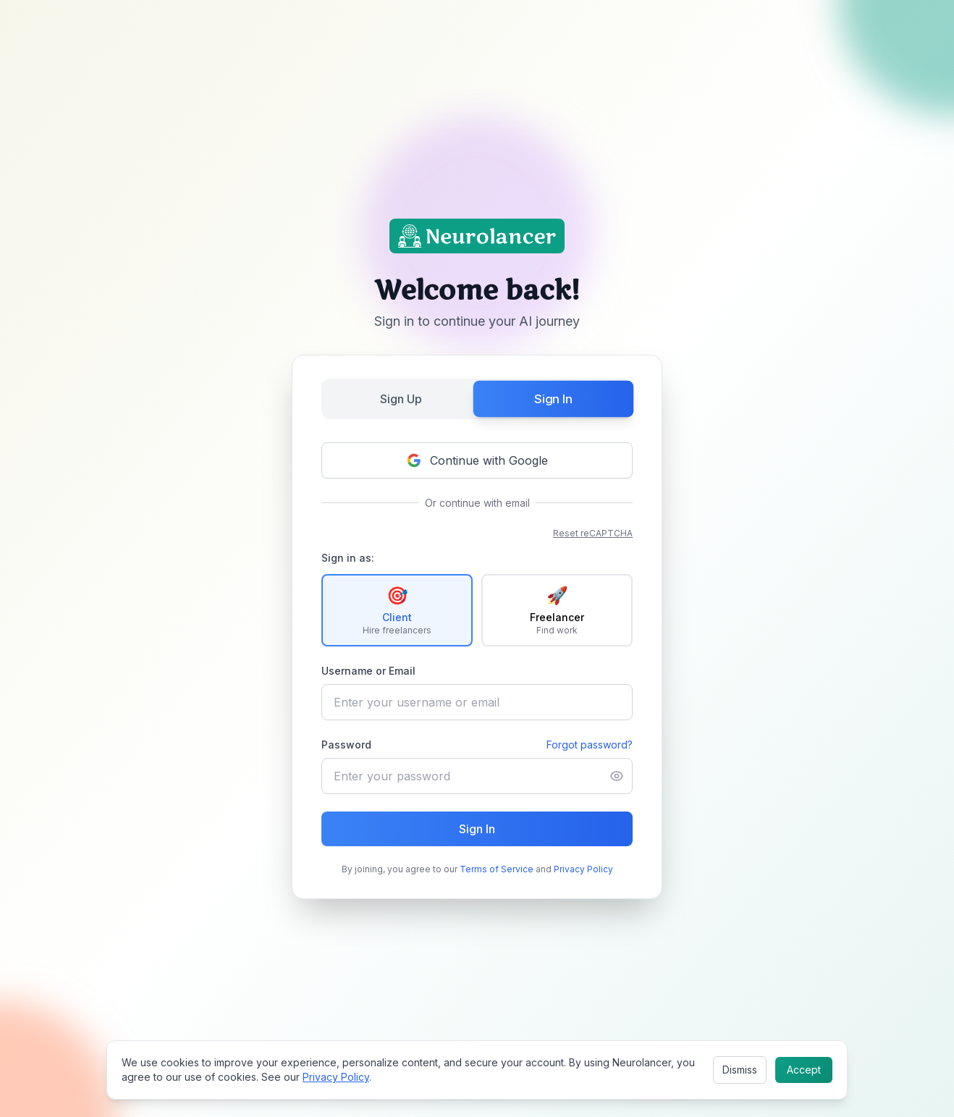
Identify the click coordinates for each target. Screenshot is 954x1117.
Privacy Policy (583, 869)
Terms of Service (496, 869)
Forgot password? (589, 744)
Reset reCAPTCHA (593, 533)
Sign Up (401, 399)
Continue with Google (477, 460)
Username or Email (368, 671)
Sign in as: (347, 558)
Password (346, 744)
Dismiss (739, 1069)
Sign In (553, 398)
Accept (804, 1069)
